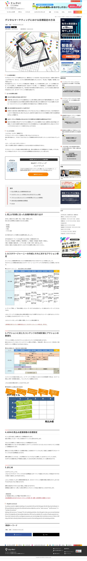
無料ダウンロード (38, 175)
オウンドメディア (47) (76, 227)
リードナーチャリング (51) (71, 221)
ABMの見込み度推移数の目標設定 (19, 201)
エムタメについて (57, 551)
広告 (50, 12)
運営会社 (67, 551)
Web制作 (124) (70, 215)
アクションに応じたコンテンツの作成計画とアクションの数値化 (27, 198)
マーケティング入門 (11, 12)
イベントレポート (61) (71, 219)
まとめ (13, 204)
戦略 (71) (62, 217)
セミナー (70, 12)
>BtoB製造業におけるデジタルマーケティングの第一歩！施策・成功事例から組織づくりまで (28, 499)
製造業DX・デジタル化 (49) (66, 227)
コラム (63, 12)
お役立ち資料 (77, 12)
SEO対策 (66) (63, 219)
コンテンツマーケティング (39, 12)
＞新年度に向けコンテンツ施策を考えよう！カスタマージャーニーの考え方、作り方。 (26, 325)
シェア (19, 535)
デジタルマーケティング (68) (70, 217)
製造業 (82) (76, 215)
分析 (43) (74, 232)
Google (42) (63, 234)
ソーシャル (56, 12)
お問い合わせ (56, 555)
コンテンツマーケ (39, 547)
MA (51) (78, 221)
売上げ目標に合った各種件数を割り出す (21, 192)
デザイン (20, 12)
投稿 (47, 535)
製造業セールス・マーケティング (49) (68, 225)
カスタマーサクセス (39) (70, 234)
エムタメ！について (76, 1)
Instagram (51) (63, 223)
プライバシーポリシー (69, 553)
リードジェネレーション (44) (66, 232)
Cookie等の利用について (59, 553)
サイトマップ (67, 555)
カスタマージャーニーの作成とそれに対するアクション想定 (26, 195)
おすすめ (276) (63, 215)
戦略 (7, 25)
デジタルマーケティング (18, 25)
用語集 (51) (63, 221)
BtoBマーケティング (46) (65, 230)
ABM (10, 25)
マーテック (28, 12)
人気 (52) (77, 219)
